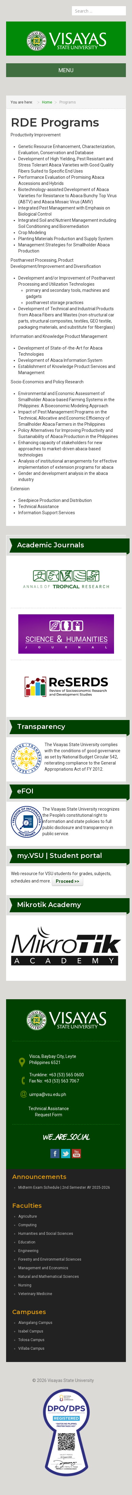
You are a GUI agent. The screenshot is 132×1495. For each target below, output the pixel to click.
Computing (27, 1225)
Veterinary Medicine (35, 1294)
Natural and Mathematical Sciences (48, 1276)
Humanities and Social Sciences (45, 1233)
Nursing (24, 1285)
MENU (66, 70)
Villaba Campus (31, 1348)
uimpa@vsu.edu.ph (47, 1094)
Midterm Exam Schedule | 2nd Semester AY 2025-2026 (64, 1187)
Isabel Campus (30, 1331)
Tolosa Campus (31, 1340)
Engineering (28, 1251)
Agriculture (27, 1216)
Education (26, 1242)
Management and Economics (43, 1268)
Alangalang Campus (35, 1323)
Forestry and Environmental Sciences (49, 1259)
